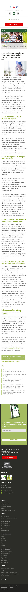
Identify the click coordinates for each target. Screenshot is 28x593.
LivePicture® (4, 555)
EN (18, 13)
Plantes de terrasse (5, 529)
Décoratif (3, 545)
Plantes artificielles (5, 521)
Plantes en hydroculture (6, 527)
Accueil (3, 45)
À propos (17, 10)
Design (2, 544)
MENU (3, 30)
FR (14, 13)
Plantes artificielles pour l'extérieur (9, 518)
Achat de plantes (5, 503)
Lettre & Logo (4, 557)
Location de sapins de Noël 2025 (8, 510)
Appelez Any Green (13, 348)
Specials (3, 566)
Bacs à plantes (6, 534)
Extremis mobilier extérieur (7, 568)
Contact (4, 579)
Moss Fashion (4, 560)
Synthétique (3, 538)
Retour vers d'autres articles (10, 361)
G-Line (2, 570)
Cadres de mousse (5, 559)
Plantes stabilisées (5, 525)
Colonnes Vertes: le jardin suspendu (9, 572)
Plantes (3, 513)
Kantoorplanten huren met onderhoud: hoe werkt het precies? (13, 370)
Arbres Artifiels (4, 523)
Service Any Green (10, 10)
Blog (21, 10)
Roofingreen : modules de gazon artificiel (10, 574)
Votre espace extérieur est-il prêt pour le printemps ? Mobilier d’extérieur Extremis (13, 380)
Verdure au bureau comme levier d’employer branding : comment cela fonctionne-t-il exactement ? (14, 386)
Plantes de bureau (5, 516)
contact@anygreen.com (9, 493)
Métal (2, 542)
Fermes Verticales (5, 575)
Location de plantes (5, 505)
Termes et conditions (13, 585)
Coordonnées (4, 485)
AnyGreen (14, 3)
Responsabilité (4, 587)
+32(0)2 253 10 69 (15, 19)
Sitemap (11, 587)
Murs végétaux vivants (6, 553)
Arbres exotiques (5, 520)
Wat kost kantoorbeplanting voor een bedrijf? (14, 375)
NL (10, 13)
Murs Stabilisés (4, 562)
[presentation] (12, 435)
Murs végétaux (6, 549)
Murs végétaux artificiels (6, 551)
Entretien (3, 508)
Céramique (3, 540)
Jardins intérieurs (5, 530)
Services (3, 500)
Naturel (2, 536)
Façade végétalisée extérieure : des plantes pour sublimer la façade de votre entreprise (14, 392)
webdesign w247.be (5, 589)
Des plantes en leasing (6, 506)
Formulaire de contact (6, 487)
